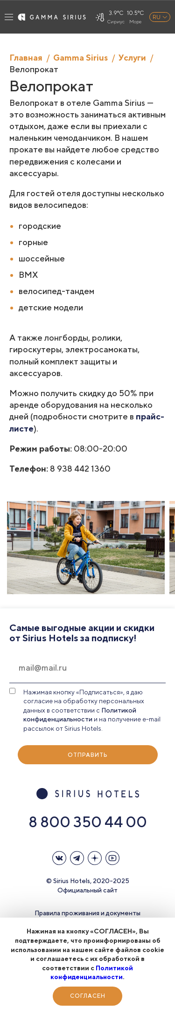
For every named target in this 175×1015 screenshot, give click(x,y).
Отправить (88, 754)
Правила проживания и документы (87, 913)
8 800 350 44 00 (87, 821)
